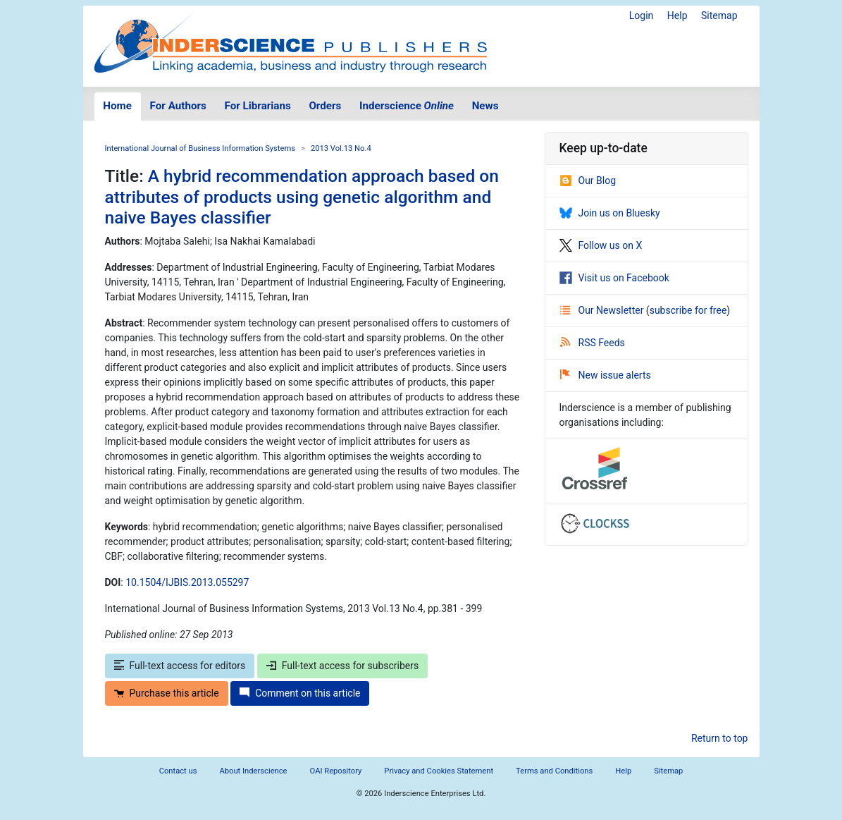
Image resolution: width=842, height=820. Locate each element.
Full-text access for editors (180, 665)
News (485, 105)
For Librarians (257, 105)
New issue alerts (605, 375)
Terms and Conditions (554, 771)
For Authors (178, 105)
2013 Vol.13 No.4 (341, 148)
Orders (325, 105)
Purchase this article (166, 693)
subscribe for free (688, 310)
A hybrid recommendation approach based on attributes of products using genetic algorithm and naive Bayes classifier (302, 197)
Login (641, 15)
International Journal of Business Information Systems (200, 148)
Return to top (719, 738)
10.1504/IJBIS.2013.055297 (187, 582)
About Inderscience (253, 771)
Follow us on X (601, 245)
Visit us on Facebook (614, 277)
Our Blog (588, 180)
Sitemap (719, 15)
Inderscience (406, 105)
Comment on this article (300, 693)
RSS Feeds (592, 342)
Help (677, 15)
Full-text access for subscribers (342, 665)
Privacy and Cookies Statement (438, 771)
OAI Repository (336, 771)
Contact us (178, 771)
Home (117, 105)
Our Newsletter (603, 310)
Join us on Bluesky (609, 213)
